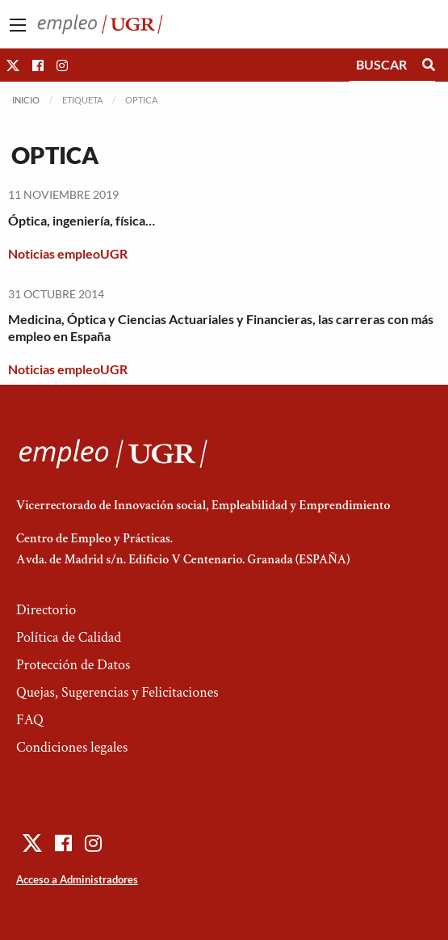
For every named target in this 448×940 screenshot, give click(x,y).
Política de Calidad (68, 637)
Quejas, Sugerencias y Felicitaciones (117, 692)
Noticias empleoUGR (68, 253)
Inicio (26, 100)
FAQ (30, 719)
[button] (13, 65)
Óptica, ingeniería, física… (81, 220)
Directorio (46, 610)
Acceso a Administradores (77, 879)
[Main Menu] (18, 25)
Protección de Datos (73, 664)
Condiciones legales (72, 747)
